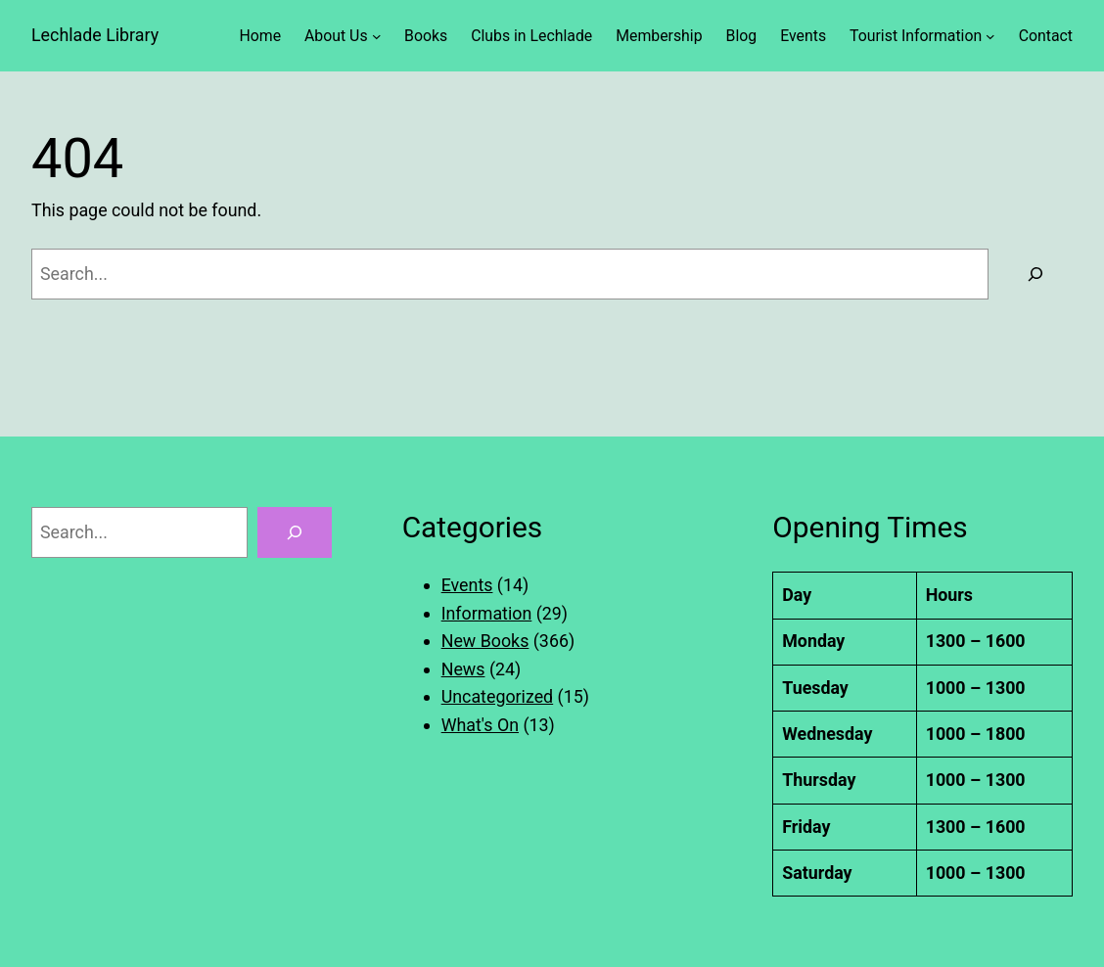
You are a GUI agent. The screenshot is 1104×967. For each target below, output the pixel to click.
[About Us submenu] (377, 36)
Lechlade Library (95, 34)
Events (467, 585)
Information (486, 613)
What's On (480, 724)
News (463, 669)
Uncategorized (497, 696)
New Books (485, 640)
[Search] (1035, 274)
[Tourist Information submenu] (990, 36)
